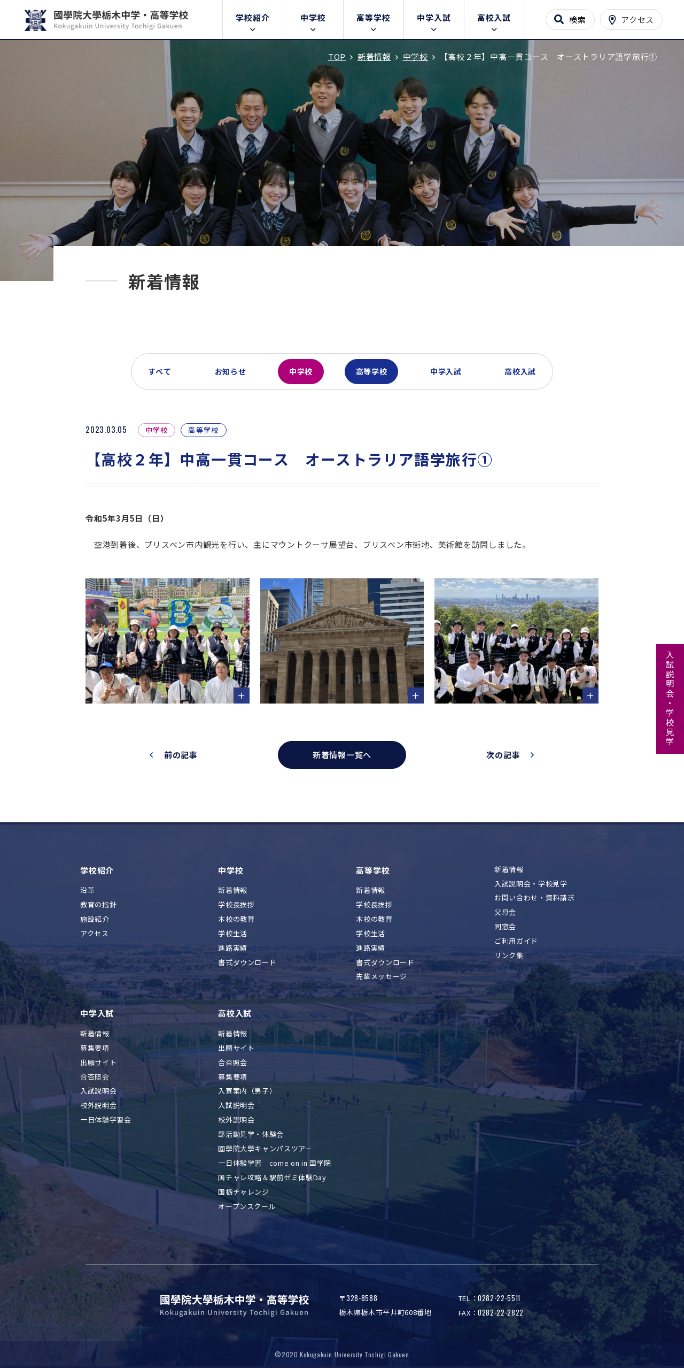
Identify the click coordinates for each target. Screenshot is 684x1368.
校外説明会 (98, 1105)
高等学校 (373, 17)
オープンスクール (247, 1206)
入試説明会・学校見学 (670, 699)
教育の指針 (98, 905)
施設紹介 (95, 919)
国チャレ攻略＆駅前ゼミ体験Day (272, 1177)
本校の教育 (236, 919)
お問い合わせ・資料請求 (534, 898)
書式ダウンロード (247, 962)
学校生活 (232, 933)
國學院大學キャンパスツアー (265, 1148)
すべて (160, 371)
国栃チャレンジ (243, 1192)
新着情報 (232, 890)
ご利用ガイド (516, 941)
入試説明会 (98, 1091)
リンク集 (509, 955)
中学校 (312, 17)
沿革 (87, 890)
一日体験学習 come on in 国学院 (274, 1163)
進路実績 (232, 948)
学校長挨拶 (236, 905)
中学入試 (433, 17)
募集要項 (95, 1048)
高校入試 (494, 17)
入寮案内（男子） (247, 1091)
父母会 (505, 912)
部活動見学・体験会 (251, 1134)
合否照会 (95, 1077)
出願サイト (98, 1062)
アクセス (94, 933)
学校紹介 (252, 17)
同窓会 (505, 926)
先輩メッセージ (381, 976)
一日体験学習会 (105, 1120)
